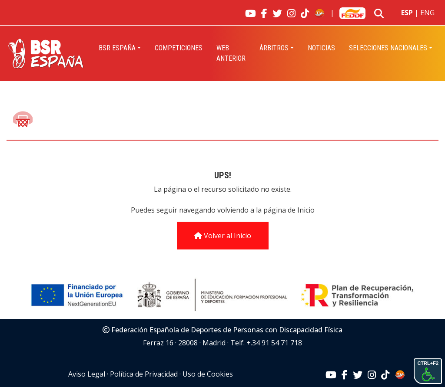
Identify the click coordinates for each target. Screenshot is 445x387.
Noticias (321, 48)
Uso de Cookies (208, 374)
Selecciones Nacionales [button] (388, 48)
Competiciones (179, 48)
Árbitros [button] (274, 48)
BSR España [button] (117, 48)
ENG (427, 12)
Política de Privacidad (144, 374)
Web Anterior (231, 53)
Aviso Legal (86, 374)
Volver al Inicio (222, 235)
